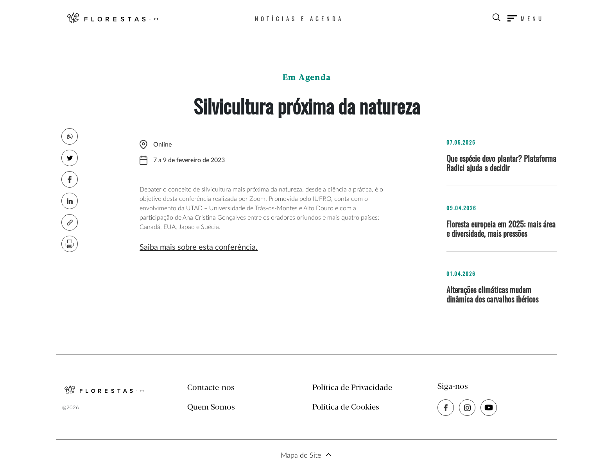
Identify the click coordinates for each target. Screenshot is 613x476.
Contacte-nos (211, 387)
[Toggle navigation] (526, 18)
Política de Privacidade (352, 387)
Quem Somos (211, 407)
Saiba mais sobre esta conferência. (199, 247)
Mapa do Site (301, 455)
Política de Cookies (345, 407)
